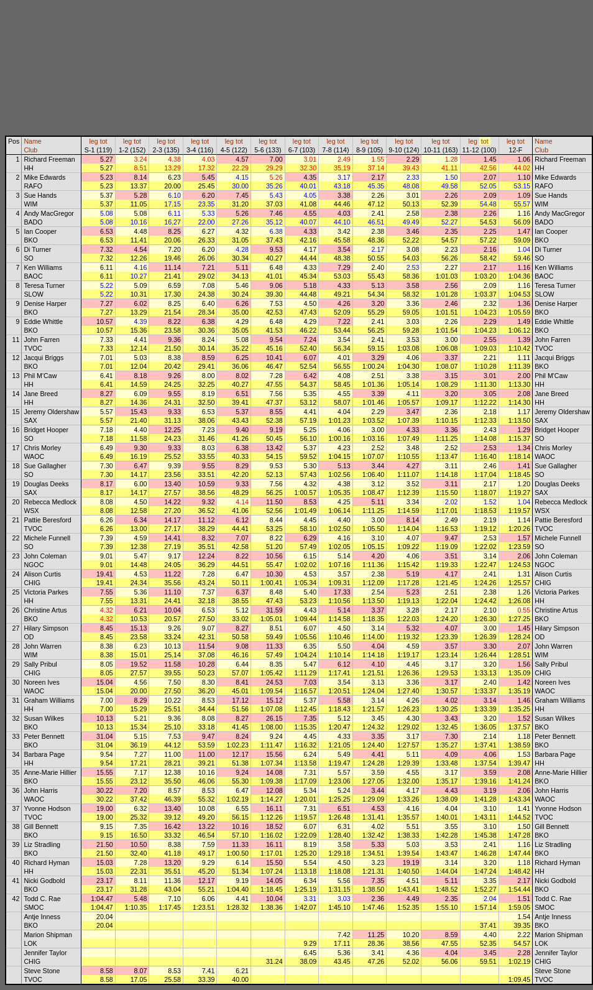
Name (32, 141)
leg (93, 141)
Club (30, 150)
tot (104, 141)
